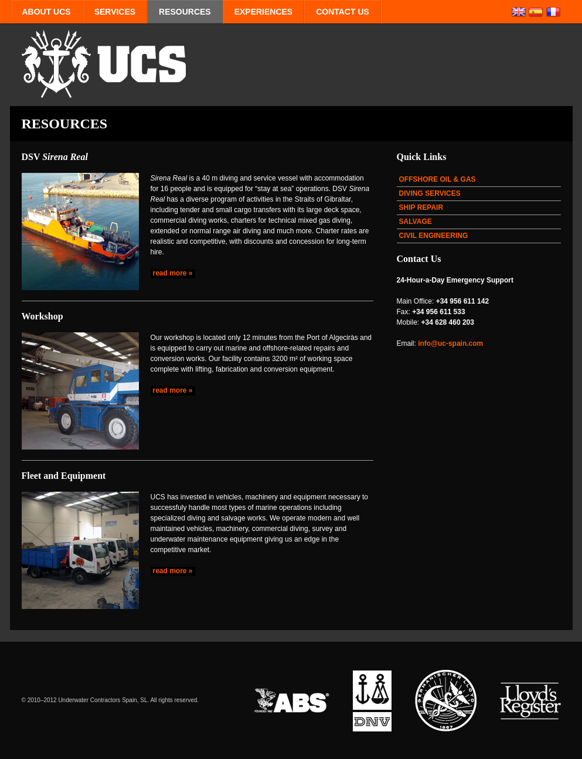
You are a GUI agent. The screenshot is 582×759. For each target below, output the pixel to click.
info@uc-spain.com (450, 343)
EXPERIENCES (263, 11)
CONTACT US (342, 11)
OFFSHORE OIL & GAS (437, 179)
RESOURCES (185, 11)
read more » (173, 273)
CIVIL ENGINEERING (433, 236)
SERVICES (114, 11)
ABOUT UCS (46, 11)
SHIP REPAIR (421, 207)
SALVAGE (415, 221)
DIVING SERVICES (430, 193)
